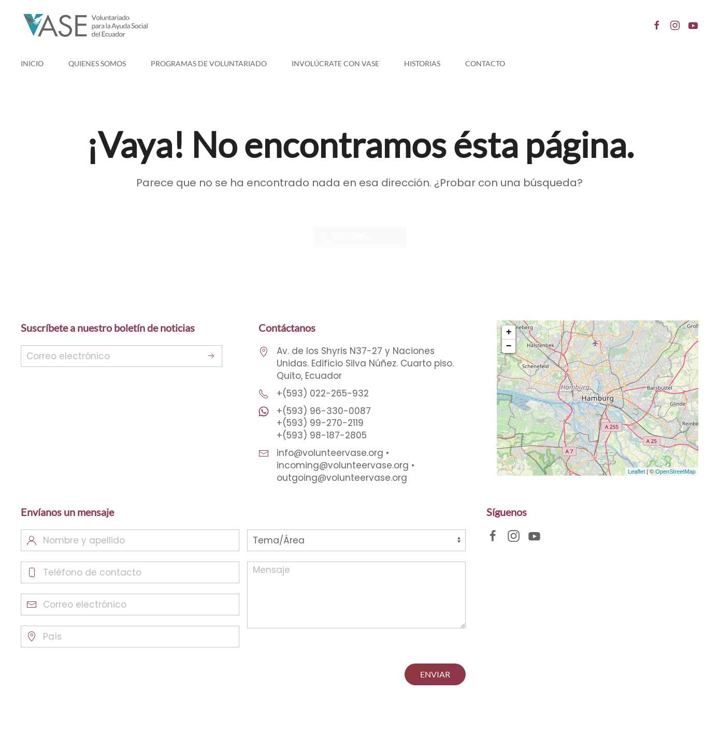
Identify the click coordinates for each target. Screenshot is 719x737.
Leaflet (636, 471)
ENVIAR (435, 674)
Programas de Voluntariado (209, 63)
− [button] (509, 346)
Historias (422, 63)
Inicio (32, 63)
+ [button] (509, 332)
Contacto (485, 63)
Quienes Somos (97, 63)
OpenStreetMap (675, 471)
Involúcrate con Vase (335, 63)
